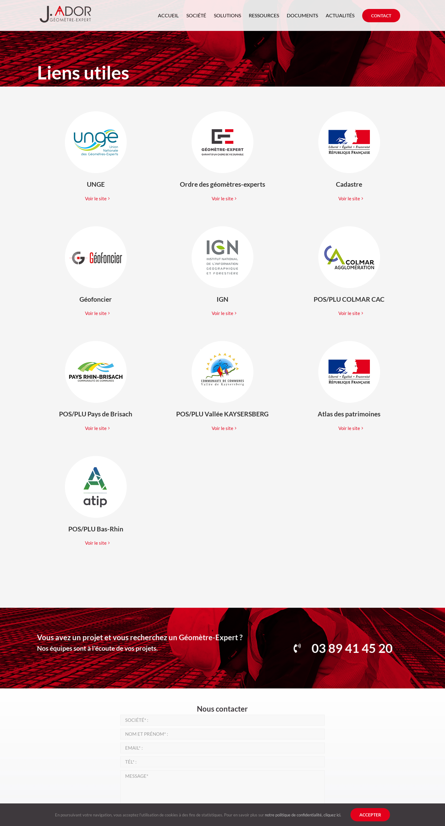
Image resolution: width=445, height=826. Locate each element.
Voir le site (96, 198)
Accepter (370, 814)
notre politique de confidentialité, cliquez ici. (303, 814)
